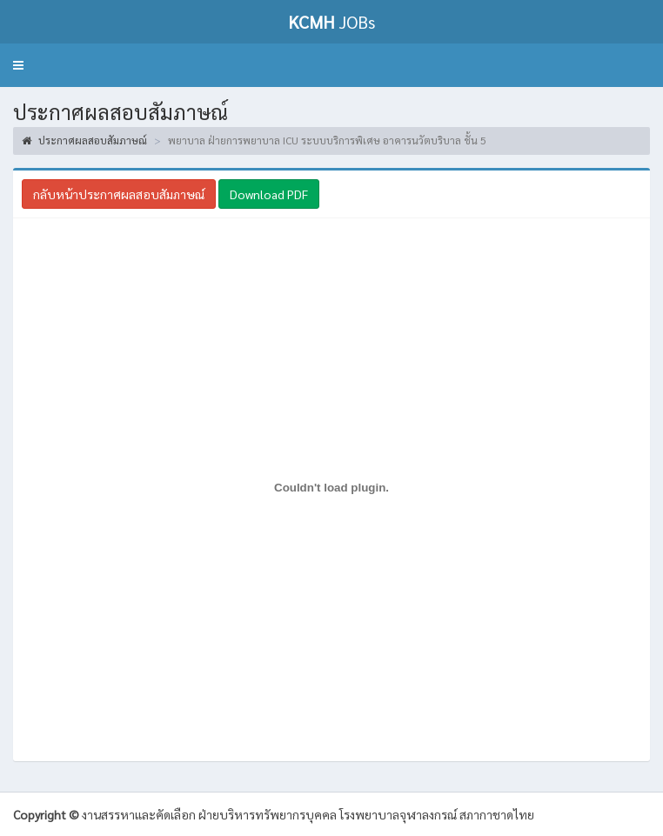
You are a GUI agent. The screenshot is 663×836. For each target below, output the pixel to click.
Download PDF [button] (269, 194)
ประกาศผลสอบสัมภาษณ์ (84, 140)
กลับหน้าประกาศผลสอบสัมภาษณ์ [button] (118, 194)
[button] (18, 65)
